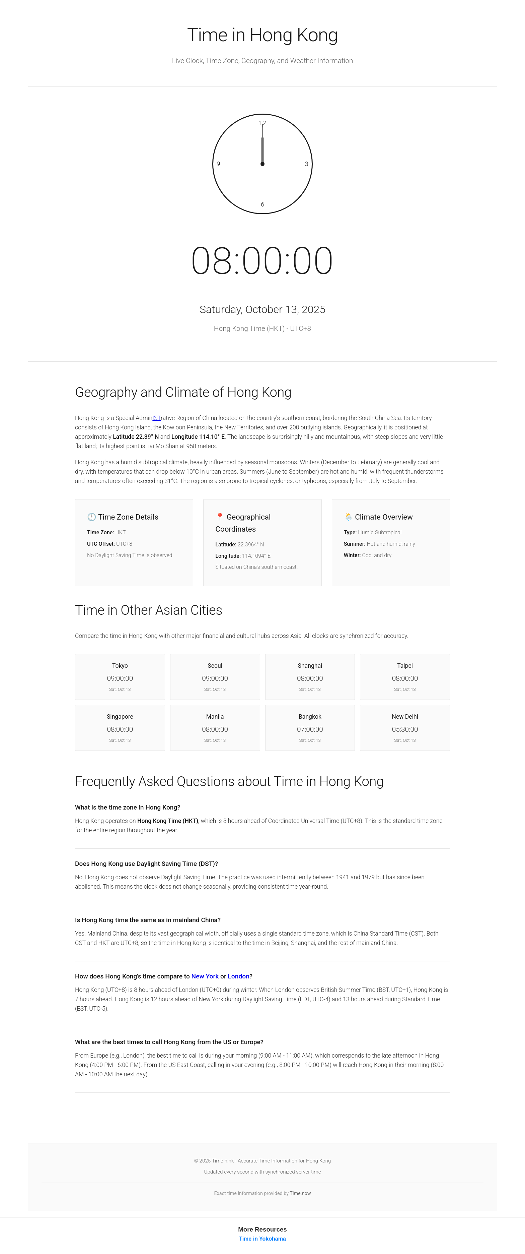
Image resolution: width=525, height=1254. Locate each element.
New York (205, 977)
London (238, 977)
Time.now (300, 1194)
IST (156, 418)
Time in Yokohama (262, 1239)
